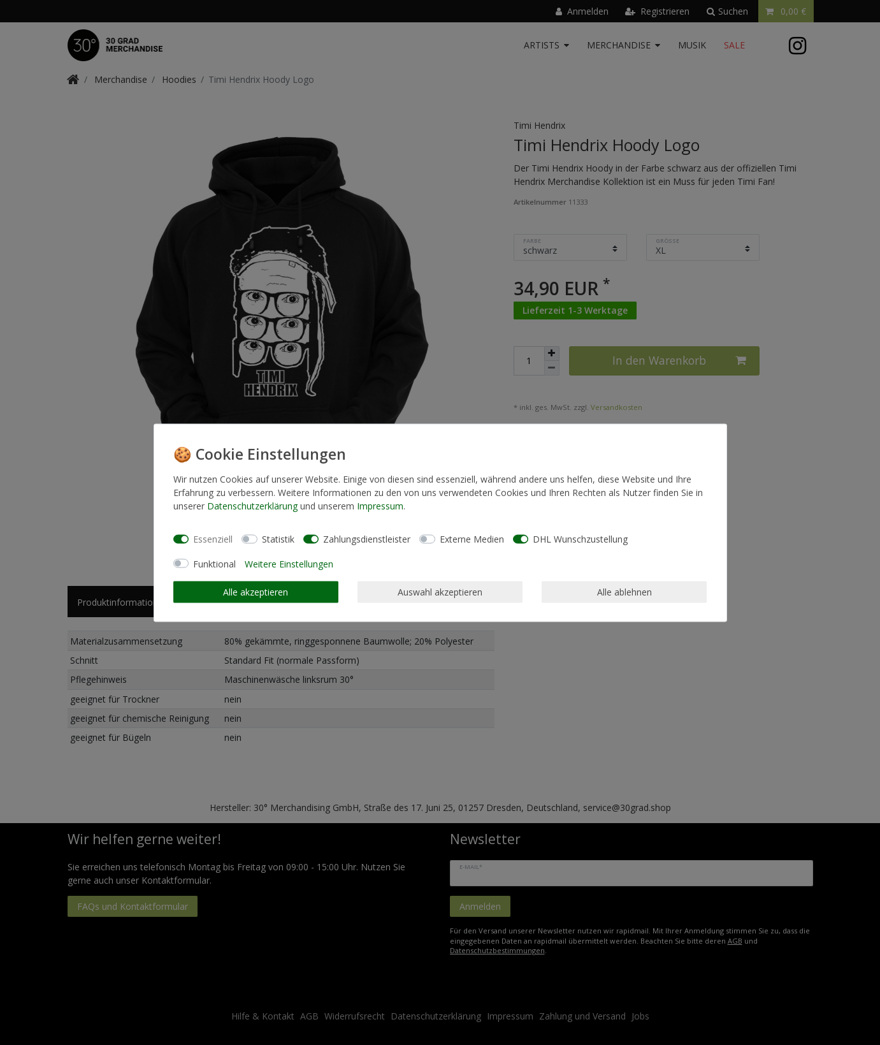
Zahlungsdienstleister (366, 539)
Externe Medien (472, 539)
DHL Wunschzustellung (580, 539)
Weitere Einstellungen (289, 563)
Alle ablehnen (624, 592)
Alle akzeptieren (255, 592)
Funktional (214, 563)
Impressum (380, 505)
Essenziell (213, 539)
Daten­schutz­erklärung (252, 505)
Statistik (278, 539)
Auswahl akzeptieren (440, 592)
